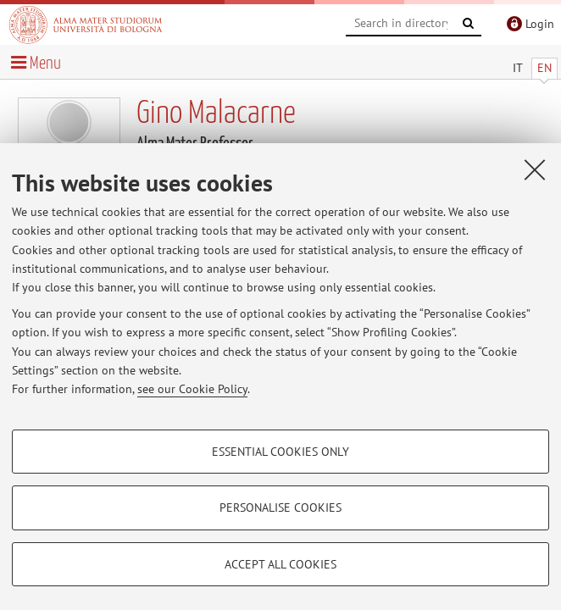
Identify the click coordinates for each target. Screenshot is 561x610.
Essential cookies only (280, 451)
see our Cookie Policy (192, 388)
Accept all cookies (280, 564)
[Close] (534, 169)
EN (544, 67)
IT (518, 67)
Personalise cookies (280, 507)
